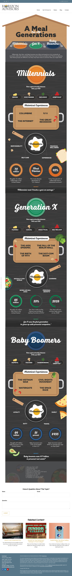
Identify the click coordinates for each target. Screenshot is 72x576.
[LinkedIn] (4, 1)
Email (38, 491)
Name (3, 491)
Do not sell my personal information (46, 566)
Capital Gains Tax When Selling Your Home (59, 541)
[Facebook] (3, 569)
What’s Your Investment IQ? (12, 540)
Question (4, 500)
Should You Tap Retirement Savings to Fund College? (36, 541)
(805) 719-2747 (64, 1)
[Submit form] (5, 513)
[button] (46, 8)
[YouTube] (6, 1)
